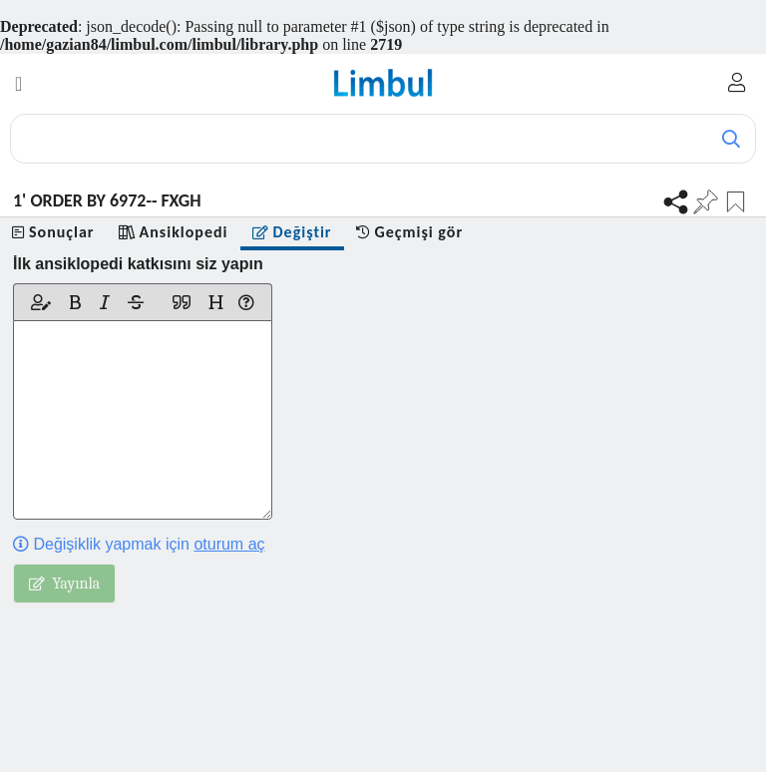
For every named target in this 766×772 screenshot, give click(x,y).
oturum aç (228, 544)
